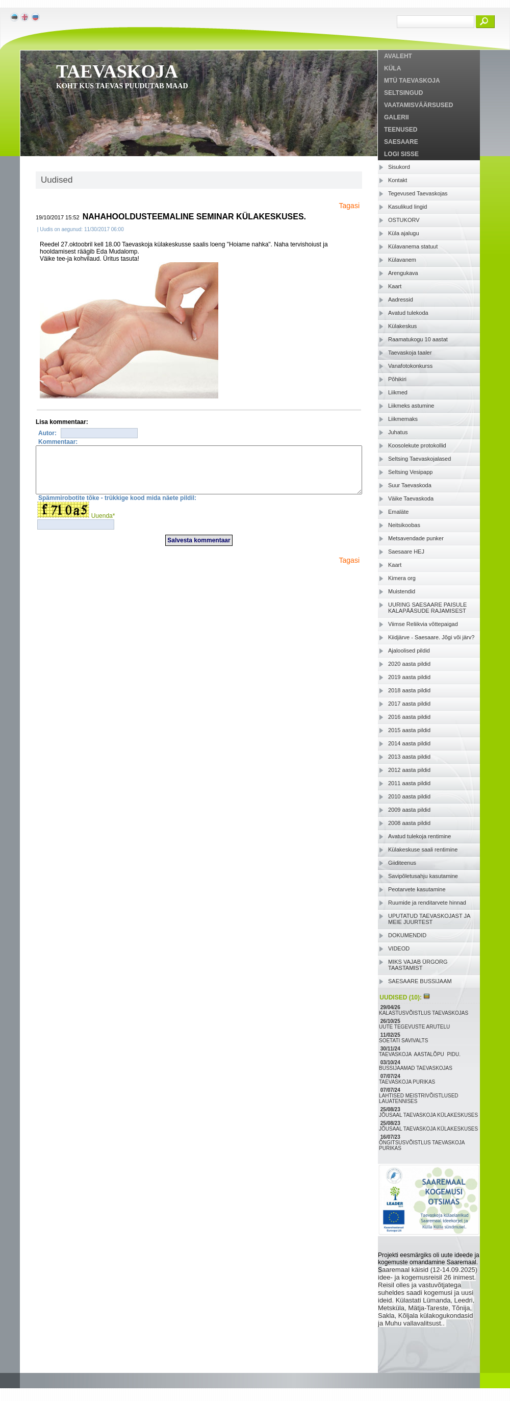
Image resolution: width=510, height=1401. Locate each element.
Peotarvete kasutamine (417, 889)
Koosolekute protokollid (417, 445)
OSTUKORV (404, 220)
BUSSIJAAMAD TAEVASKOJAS (416, 1068)
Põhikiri (397, 379)
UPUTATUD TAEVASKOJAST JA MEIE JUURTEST (429, 919)
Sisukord (399, 167)
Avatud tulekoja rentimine (419, 836)
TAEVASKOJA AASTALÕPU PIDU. (420, 1054)
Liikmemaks (403, 419)
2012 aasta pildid (409, 770)
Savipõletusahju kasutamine (423, 876)
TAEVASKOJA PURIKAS (408, 1082)
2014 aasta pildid (409, 743)
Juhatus (398, 432)
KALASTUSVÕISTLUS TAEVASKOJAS (424, 1013)
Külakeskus (402, 326)
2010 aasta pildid (409, 796)
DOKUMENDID (407, 935)
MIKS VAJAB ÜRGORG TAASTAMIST (418, 965)
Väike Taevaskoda (411, 498)
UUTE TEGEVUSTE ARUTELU (415, 1027)
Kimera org (402, 578)
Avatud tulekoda (408, 313)
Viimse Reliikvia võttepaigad (423, 624)
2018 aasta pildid (409, 690)
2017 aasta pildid (409, 703)
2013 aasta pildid (409, 757)
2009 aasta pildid (409, 810)
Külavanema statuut (413, 246)
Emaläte (398, 512)
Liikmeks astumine (411, 406)
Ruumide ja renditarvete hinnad (427, 902)
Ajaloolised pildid (409, 650)
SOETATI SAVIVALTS (404, 1040)
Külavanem (402, 260)
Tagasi (349, 206)
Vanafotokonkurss (410, 366)
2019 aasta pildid (409, 677)
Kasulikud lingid (407, 207)
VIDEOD (399, 948)
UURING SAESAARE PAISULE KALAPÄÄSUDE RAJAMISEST (427, 608)
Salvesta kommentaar (198, 549)
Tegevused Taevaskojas (418, 193)
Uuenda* (103, 525)
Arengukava (403, 273)
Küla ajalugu (403, 233)
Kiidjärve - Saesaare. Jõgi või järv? (431, 637)
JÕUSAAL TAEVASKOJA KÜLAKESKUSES (429, 1115)
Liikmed (397, 392)
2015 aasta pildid (409, 730)
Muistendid (401, 591)
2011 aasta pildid (409, 783)
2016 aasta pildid (409, 717)
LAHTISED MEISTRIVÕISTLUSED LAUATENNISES (418, 1098)
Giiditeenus (402, 863)
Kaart (394, 286)
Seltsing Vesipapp (410, 472)
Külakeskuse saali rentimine (422, 849)
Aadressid (400, 299)
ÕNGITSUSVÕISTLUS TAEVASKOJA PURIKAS (422, 1145)
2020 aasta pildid (409, 664)
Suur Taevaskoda (409, 485)
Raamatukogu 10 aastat (418, 339)
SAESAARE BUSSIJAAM (420, 981)
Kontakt (397, 180)
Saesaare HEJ (406, 551)
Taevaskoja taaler (410, 352)
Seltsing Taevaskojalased (419, 459)
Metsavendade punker (416, 538)
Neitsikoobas (404, 525)
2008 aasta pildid (409, 823)
